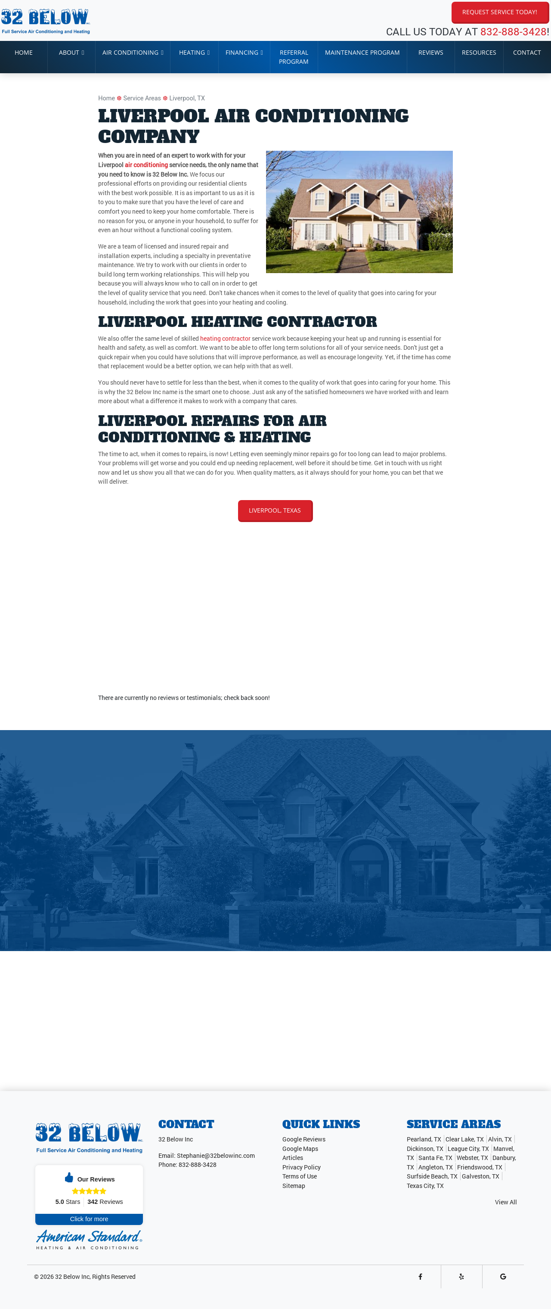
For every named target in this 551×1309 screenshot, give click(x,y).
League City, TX (468, 1148)
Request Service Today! (499, 12)
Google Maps (300, 1148)
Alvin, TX (500, 1139)
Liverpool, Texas (275, 510)
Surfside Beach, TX (432, 1176)
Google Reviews (303, 1139)
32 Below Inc (72, 1276)
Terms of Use (299, 1176)
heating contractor (225, 338)
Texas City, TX (425, 1186)
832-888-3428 (513, 31)
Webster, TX (472, 1158)
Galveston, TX (480, 1176)
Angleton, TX (435, 1167)
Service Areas (142, 98)
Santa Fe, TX (435, 1158)
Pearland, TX (424, 1139)
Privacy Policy (301, 1167)
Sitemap (293, 1186)
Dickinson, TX (425, 1148)
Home (106, 98)
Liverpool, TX (187, 98)
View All (506, 1202)
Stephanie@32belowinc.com (216, 1155)
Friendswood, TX (479, 1167)
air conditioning (146, 165)
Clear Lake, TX (465, 1139)
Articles (292, 1158)
